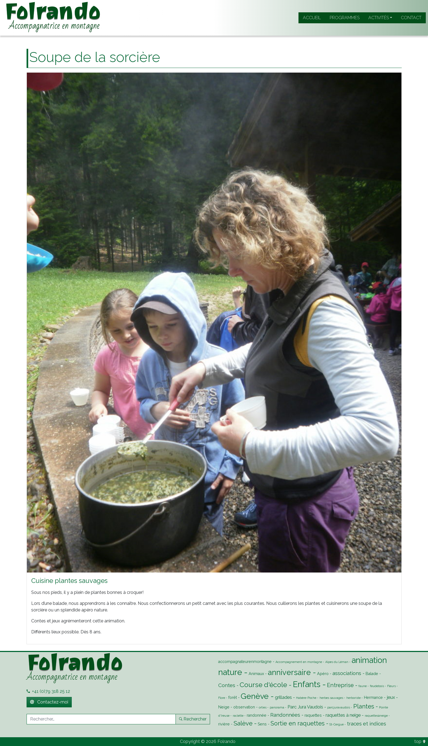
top (420, 741)
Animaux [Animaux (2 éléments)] (256, 673)
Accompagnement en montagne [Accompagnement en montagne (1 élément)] (298, 662)
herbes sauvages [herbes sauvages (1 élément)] (331, 697)
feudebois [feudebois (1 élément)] (377, 686)
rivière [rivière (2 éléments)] (224, 724)
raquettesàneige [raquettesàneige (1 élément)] (376, 715)
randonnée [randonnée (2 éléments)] (256, 715)
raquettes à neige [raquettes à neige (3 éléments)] (343, 715)
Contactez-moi (49, 702)
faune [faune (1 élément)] (362, 686)
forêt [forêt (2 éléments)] (232, 697)
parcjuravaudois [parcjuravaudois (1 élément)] (338, 707)
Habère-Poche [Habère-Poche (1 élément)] (306, 697)
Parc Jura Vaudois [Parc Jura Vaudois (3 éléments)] (305, 707)
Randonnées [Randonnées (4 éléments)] (285, 715)
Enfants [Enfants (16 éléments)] (306, 684)
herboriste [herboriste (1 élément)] (353, 697)
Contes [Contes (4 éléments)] (226, 685)
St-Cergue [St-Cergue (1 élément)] (336, 724)
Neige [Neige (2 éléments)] (223, 707)
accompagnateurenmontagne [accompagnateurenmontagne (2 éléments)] (245, 661)
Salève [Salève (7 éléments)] (243, 723)
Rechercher (192, 719)
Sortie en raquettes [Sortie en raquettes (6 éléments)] (297, 723)
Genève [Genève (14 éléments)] (255, 696)
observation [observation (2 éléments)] (244, 707)
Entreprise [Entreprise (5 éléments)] (340, 685)
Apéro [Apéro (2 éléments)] (323, 673)
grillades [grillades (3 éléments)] (283, 697)
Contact (411, 17)
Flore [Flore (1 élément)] (221, 697)
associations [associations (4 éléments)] (346, 673)
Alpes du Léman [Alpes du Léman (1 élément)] (336, 662)
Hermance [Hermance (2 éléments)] (373, 697)
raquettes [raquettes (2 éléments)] (313, 715)
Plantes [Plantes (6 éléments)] (363, 706)
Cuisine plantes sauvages (69, 581)
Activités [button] (378, 17)
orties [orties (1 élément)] (262, 707)
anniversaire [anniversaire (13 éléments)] (289, 672)
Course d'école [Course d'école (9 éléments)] (263, 685)
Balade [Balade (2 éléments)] (372, 673)
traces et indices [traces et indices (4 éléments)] (366, 724)
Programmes (345, 17)
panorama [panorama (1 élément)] (277, 707)
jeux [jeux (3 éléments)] (391, 697)
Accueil (312, 17)
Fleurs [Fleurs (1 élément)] (391, 686)
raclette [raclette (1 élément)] (238, 715)
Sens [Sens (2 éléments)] (262, 724)
